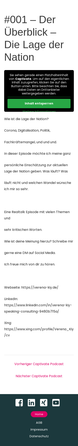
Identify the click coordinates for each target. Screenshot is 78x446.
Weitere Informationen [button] (39, 112)
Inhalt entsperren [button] (39, 103)
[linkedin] (33, 402)
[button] (39, 414)
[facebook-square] (20, 402)
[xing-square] (45, 402)
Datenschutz (39, 436)
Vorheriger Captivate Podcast (39, 364)
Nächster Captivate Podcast (39, 376)
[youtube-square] (57, 402)
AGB (39, 423)
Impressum (39, 429)
